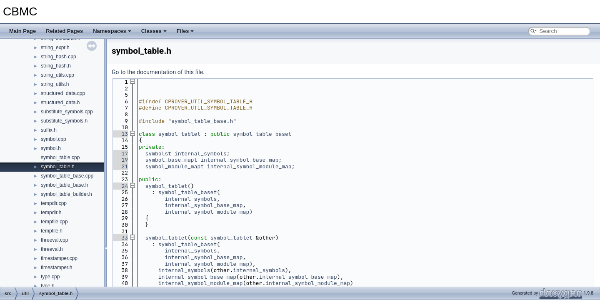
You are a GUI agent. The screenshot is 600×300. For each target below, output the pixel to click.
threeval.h (52, 249)
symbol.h (51, 148)
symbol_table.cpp (60, 157)
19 (120, 159)
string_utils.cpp (57, 75)
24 (120, 186)
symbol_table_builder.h (66, 194)
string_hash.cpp (58, 57)
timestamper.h (56, 267)
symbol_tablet (179, 134)
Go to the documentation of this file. (158, 72)
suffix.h (49, 130)
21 (120, 166)
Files (185, 31)
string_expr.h (55, 47)
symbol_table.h (58, 167)
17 (120, 153)
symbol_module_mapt (174, 166)
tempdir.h (51, 212)
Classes (154, 31)
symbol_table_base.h (64, 185)
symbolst (158, 153)
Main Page (22, 31)
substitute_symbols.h (64, 121)
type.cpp (50, 277)
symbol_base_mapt (171, 159)
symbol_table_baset (262, 134)
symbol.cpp (53, 139)
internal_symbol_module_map (249, 166)
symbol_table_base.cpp (67, 176)
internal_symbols (201, 153)
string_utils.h (55, 84)
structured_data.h (60, 102)
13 (120, 134)
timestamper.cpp (59, 258)
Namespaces (112, 31)
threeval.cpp (54, 240)
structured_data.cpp (63, 93)
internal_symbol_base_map (239, 159)
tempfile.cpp (54, 222)
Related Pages (64, 31)
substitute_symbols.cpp (67, 112)
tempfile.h (51, 231)
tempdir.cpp (54, 203)
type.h (48, 286)
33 (120, 237)
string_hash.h (56, 66)
